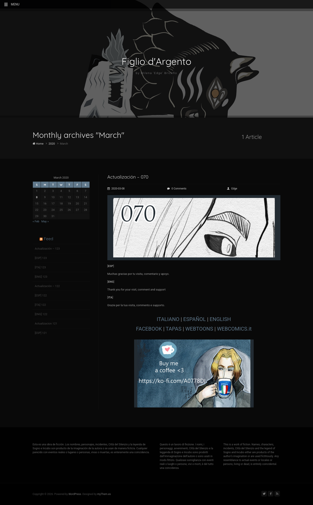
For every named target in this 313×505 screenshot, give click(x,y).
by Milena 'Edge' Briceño (156, 73)
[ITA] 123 (40, 267)
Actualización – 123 (47, 248)
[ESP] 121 (41, 332)
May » (45, 221)
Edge (232, 188)
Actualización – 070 (129, 177)
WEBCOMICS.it (234, 329)
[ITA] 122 (40, 304)
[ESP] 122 (41, 295)
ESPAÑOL (194, 319)
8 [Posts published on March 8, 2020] (37, 197)
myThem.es (104, 494)
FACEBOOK (149, 329)
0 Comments (176, 188)
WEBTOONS (199, 329)
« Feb (36, 221)
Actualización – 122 (47, 286)
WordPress (74, 494)
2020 (51, 143)
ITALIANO (168, 319)
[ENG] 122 (41, 314)
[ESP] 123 (41, 258)
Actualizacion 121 (46, 323)
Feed (48, 238)
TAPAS (173, 329)
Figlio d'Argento (156, 61)
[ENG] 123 (41, 276)
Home (38, 143)
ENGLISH (220, 319)
